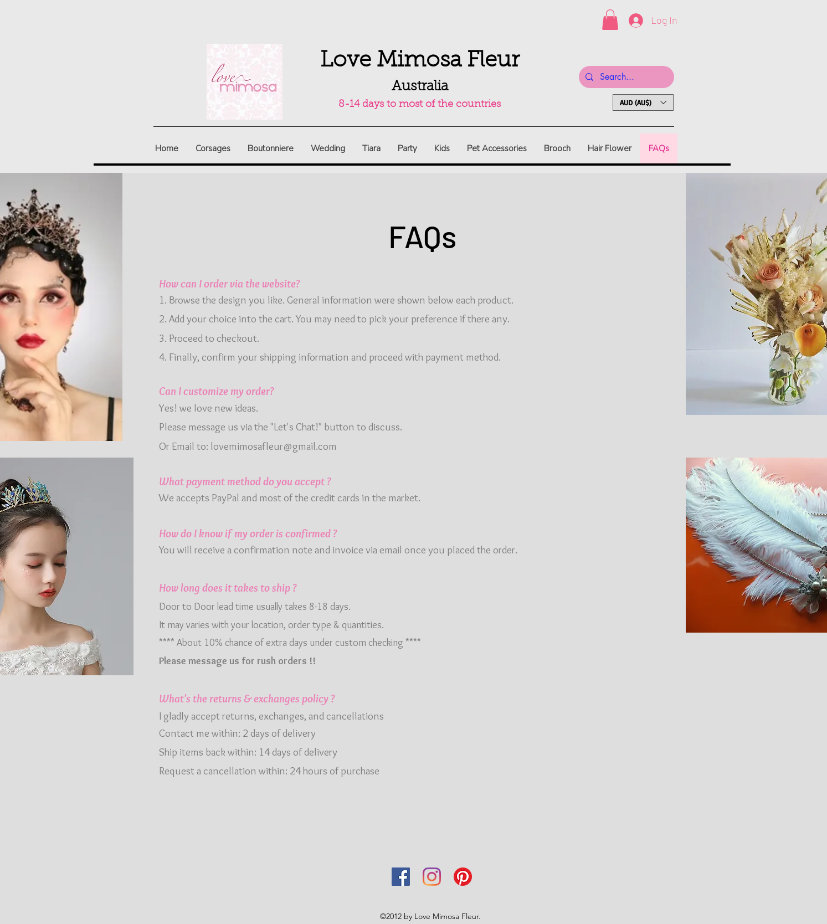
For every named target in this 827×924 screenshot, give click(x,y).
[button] (610, 19)
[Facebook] (401, 876)
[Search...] (625, 77)
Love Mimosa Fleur (420, 61)
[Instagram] (432, 876)
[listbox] (643, 102)
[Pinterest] (463, 876)
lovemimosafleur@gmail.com (273, 446)
